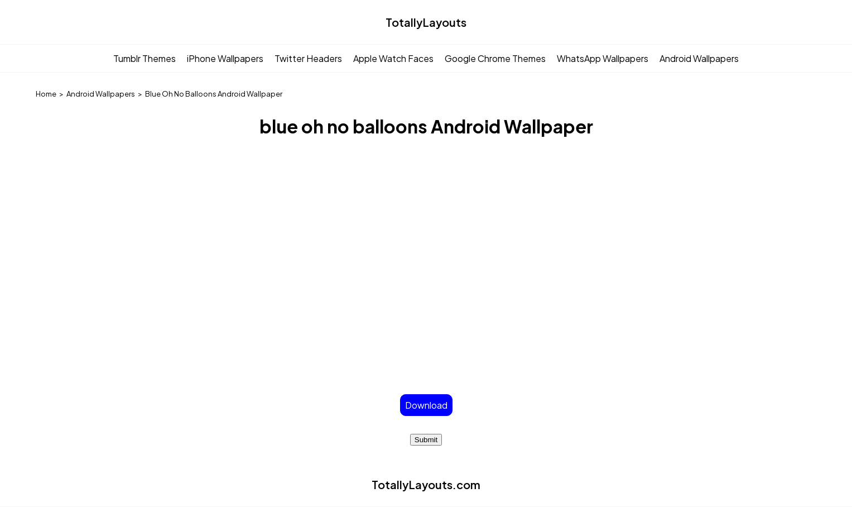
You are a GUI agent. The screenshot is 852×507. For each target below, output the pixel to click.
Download (426, 405)
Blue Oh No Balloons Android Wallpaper (213, 93)
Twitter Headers (308, 58)
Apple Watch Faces (393, 58)
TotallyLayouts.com (426, 484)
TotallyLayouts (426, 22)
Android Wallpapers (699, 58)
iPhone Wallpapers (225, 58)
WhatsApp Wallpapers (602, 58)
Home (46, 93)
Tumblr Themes (144, 58)
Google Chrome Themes (495, 58)
